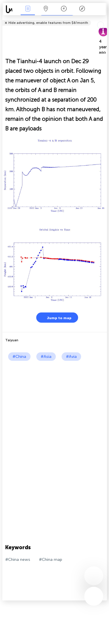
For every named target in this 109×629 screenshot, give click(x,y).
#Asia (46, 356)
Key (82, 9)
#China (19, 356)
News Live (28, 9)
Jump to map (56, 317)
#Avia (71, 356)
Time (64, 9)
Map (46, 9)
